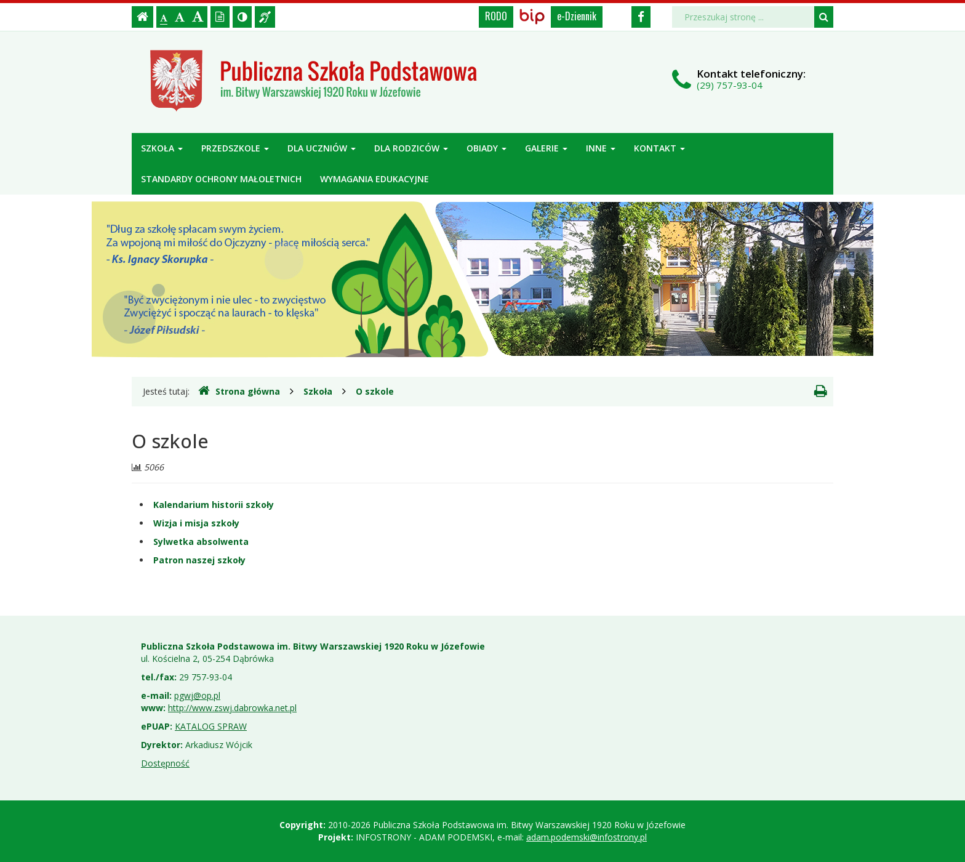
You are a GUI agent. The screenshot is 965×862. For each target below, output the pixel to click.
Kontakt (659, 148)
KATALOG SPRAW (211, 726)
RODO (496, 16)
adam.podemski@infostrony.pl (586, 837)
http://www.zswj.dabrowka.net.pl (232, 708)
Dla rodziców (411, 148)
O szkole (375, 391)
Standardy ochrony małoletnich (221, 179)
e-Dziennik (576, 16)
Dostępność (165, 763)
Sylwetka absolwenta (201, 541)
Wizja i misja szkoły (196, 523)
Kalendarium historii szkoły (213, 504)
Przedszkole (235, 148)
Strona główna (239, 391)
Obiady (486, 148)
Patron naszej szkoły (199, 560)
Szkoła (162, 148)
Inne (600, 148)
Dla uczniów (321, 148)
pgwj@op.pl (197, 695)
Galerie (546, 148)
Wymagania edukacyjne (374, 179)
